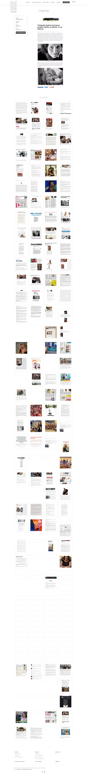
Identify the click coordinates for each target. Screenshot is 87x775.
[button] (66, 2)
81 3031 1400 (18, 769)
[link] (28, 2)
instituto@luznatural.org (26, 769)
